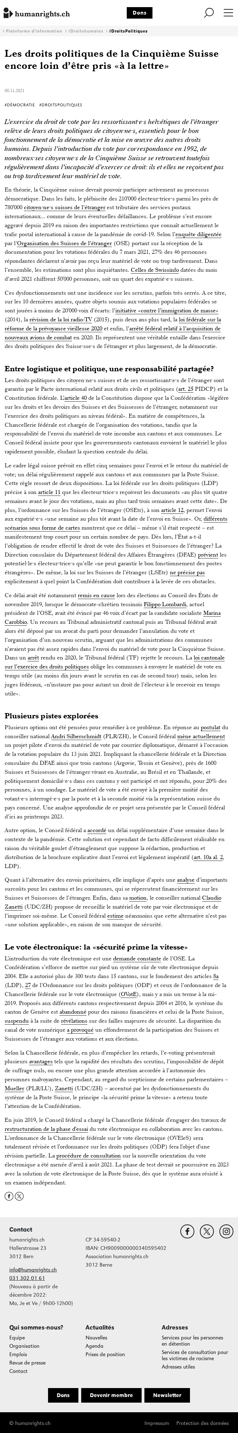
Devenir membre (111, 1395)
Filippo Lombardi (165, 604)
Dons (140, 13)
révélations (74, 1020)
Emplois (18, 1354)
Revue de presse (27, 1363)
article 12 (172, 510)
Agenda (95, 1346)
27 (28, 985)
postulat (210, 727)
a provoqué (80, 1029)
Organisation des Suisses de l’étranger (64, 243)
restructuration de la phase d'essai (46, 1128)
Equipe (17, 1337)
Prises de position (105, 1354)
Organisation (24, 1346)
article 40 (75, 397)
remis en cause (96, 595)
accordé (96, 830)
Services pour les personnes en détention (192, 1340)
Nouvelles (96, 1337)
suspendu (17, 1020)
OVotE (129, 994)
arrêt (33, 657)
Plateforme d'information (34, 31)
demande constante (137, 958)
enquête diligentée (198, 234)
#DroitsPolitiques (128, 31)
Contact (18, 1371)
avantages (41, 1061)
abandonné (73, 1011)
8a (215, 976)
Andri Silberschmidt (76, 736)
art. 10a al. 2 (208, 857)
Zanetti (64, 1088)
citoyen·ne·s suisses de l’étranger (64, 207)
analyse (186, 879)
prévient (208, 554)
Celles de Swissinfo (155, 269)
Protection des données (202, 1423)
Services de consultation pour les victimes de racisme (195, 1355)
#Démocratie (20, 105)
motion (138, 897)
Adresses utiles (178, 1367)
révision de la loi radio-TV (60, 319)
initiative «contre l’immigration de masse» (166, 310)
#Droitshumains (86, 31)
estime (115, 915)
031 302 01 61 (27, 1278)
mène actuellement (201, 736)
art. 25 (185, 388)
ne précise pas (187, 572)
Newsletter (167, 1395)
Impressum (156, 1423)
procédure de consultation (88, 1155)
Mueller (14, 1088)
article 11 (49, 492)
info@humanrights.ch (33, 1270)
